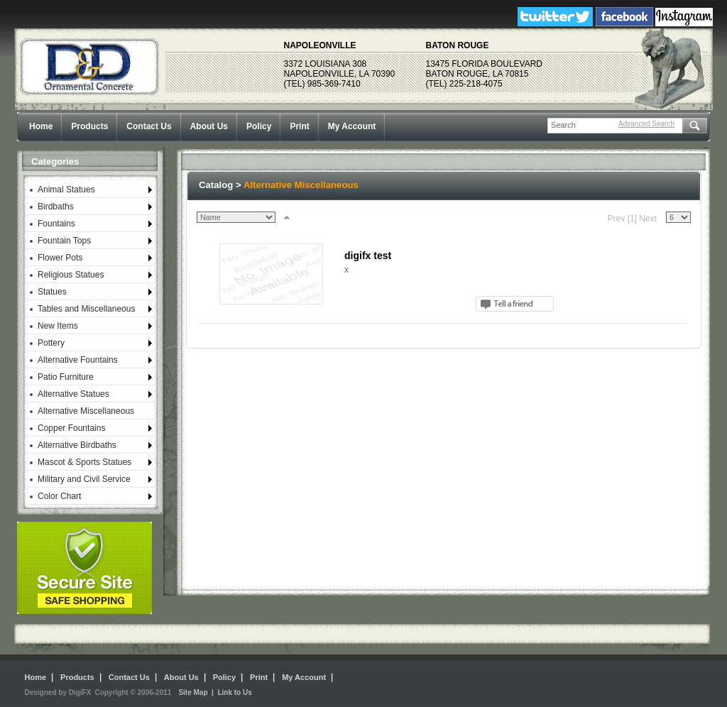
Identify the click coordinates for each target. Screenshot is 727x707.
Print (299, 126)
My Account (352, 126)
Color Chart (59, 496)
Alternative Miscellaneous (86, 411)
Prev (616, 219)
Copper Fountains (71, 428)
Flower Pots (60, 258)
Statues (52, 292)
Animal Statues (66, 189)
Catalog (216, 185)
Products (89, 126)
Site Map (192, 692)
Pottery (51, 343)
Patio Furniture (66, 377)
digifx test (367, 255)
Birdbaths (56, 207)
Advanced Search (646, 124)
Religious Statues (71, 275)
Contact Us (148, 126)
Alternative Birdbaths (77, 445)
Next (648, 219)
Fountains (56, 224)
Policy (258, 126)
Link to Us (234, 692)
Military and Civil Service (84, 479)
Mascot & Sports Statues (84, 462)
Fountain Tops (64, 241)
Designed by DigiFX (58, 692)
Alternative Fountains (78, 360)
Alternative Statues (73, 394)
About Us (209, 126)
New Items (58, 326)
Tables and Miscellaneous (86, 309)
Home (41, 126)
